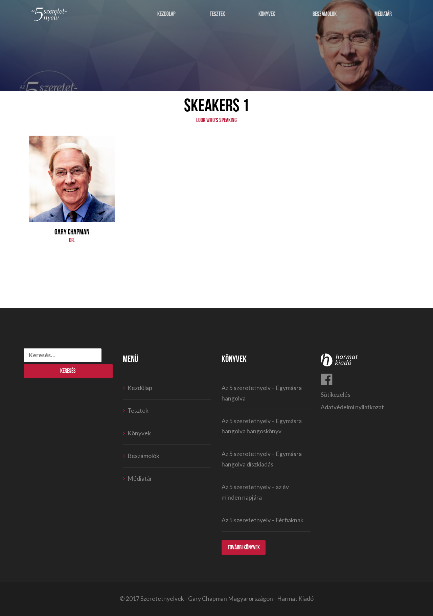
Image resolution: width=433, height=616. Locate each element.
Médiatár (383, 14)
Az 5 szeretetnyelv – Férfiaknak (262, 520)
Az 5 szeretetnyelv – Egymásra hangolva (262, 393)
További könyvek (244, 547)
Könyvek (266, 14)
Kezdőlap (166, 14)
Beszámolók (325, 14)
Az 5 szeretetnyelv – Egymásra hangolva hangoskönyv (262, 426)
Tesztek (217, 14)
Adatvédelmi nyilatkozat (352, 407)
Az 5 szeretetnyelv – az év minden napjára (255, 492)
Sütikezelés (335, 394)
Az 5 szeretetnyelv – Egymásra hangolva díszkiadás (262, 459)
